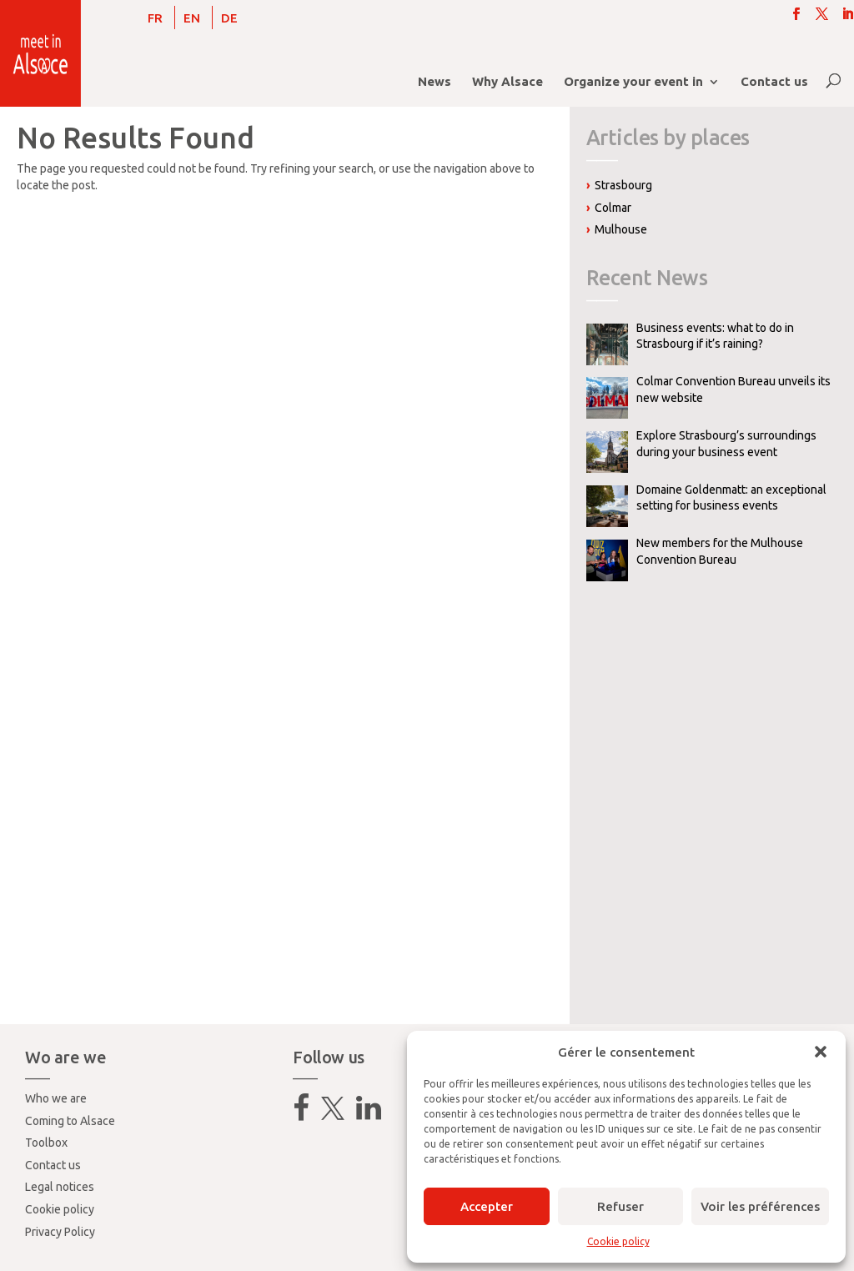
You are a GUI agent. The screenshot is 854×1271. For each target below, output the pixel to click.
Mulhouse (621, 229)
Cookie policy (618, 1241)
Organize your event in (633, 82)
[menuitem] (155, 17)
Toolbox (46, 1142)
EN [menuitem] (191, 18)
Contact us (774, 82)
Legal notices (59, 1186)
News (434, 82)
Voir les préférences (760, 1206)
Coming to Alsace (70, 1121)
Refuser (620, 1206)
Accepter (486, 1206)
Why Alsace (507, 82)
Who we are (56, 1098)
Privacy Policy (60, 1231)
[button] (820, 1051)
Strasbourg (623, 185)
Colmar (613, 207)
